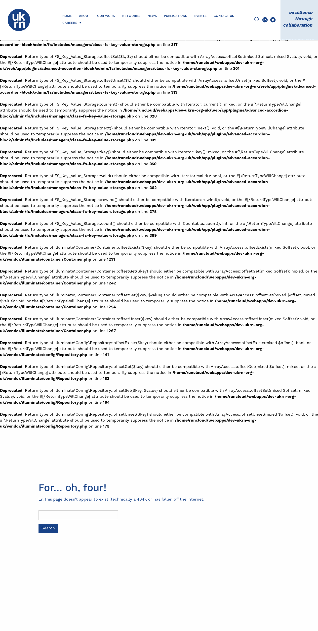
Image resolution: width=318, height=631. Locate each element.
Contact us (224, 16)
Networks (131, 16)
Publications (175, 16)
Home (67, 16)
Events (200, 16)
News (152, 16)
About (84, 16)
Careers (69, 23)
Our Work (106, 16)
